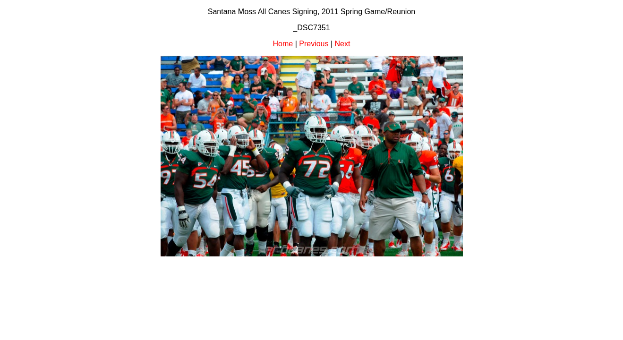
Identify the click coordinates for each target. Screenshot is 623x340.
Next (342, 44)
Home (283, 44)
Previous (313, 44)
